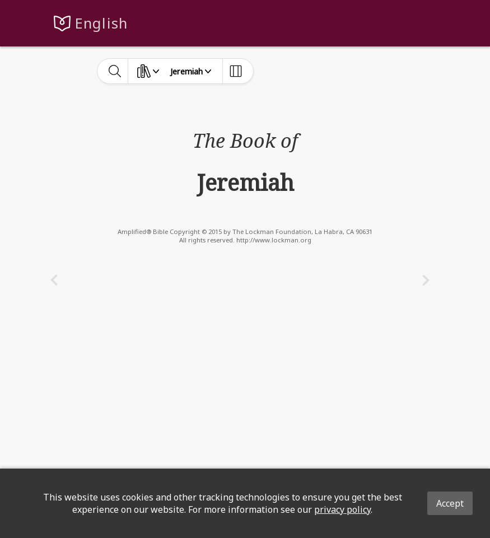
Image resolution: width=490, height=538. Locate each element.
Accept (450, 503)
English (101, 23)
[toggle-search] (115, 71)
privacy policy (342, 509)
